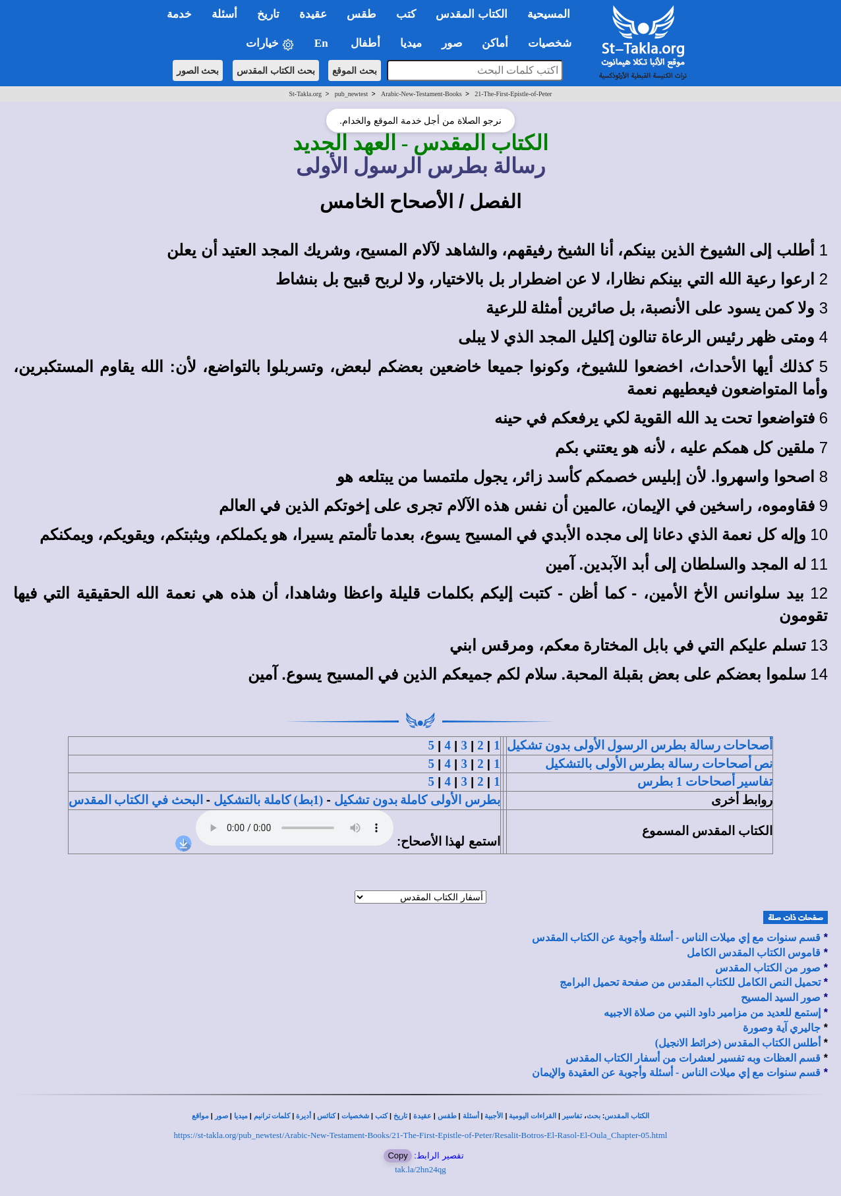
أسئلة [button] (224, 14)
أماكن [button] (495, 43)
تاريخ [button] (268, 14)
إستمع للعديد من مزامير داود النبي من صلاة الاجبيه (712, 1012)
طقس (447, 1116)
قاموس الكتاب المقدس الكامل (754, 952)
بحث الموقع (354, 70)
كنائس (326, 1116)
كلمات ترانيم (272, 1116)
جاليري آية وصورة (782, 1027)
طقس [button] (361, 14)
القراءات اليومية (532, 1116)
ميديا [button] (411, 43)
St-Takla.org (305, 93)
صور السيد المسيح (781, 997)
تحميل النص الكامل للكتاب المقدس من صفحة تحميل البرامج (690, 982)
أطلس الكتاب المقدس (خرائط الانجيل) (738, 1042)
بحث (593, 1116)
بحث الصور (198, 70)
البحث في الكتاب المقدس (136, 800)
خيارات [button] (270, 44)
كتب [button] (406, 14)
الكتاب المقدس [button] (471, 14)
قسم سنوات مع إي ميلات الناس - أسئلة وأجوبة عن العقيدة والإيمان (676, 1072)
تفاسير (572, 1116)
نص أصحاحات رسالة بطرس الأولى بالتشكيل (658, 764)
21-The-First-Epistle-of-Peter (513, 93)
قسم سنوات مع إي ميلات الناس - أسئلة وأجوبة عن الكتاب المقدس (676, 937)
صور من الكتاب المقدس (768, 967)
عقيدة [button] (313, 14)
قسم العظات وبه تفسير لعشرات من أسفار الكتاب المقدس (693, 1058)
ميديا (241, 1116)
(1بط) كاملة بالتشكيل (268, 800)
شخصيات (355, 1116)
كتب (381, 1116)
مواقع (200, 1116)
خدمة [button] (179, 14)
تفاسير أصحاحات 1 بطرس (704, 781)
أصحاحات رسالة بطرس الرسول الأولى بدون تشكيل (639, 745)
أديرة (303, 1116)
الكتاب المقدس (626, 1116)
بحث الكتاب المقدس (276, 70)
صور (221, 1116)
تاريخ (400, 1116)
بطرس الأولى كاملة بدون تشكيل (417, 800)
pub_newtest (351, 93)
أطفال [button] (365, 43)
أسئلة (471, 1116)
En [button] (322, 43)
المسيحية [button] (548, 14)
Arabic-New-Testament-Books (421, 93)
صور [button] (452, 43)
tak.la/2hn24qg (420, 1169)
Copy (397, 1155)
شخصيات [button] (554, 43)
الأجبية (493, 1116)
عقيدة (422, 1116)
